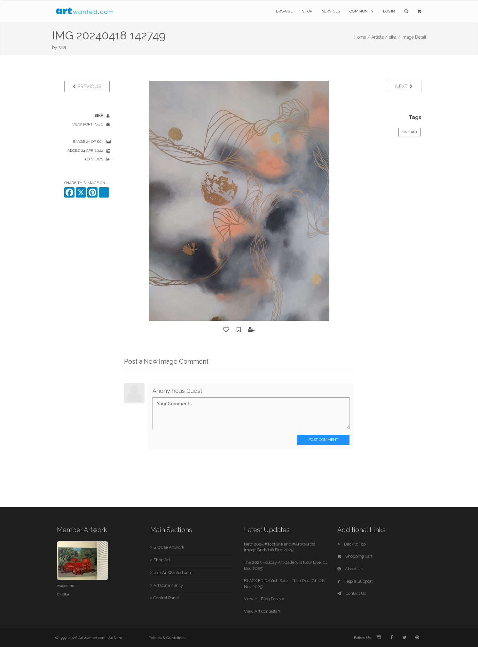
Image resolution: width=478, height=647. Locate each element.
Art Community (168, 585)
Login (389, 11)
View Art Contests (262, 611)
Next (404, 86)
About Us (350, 568)
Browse (284, 11)
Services (331, 11)
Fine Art (410, 132)
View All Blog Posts (264, 598)
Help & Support (355, 581)
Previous (87, 86)
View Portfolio (87, 124)
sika (62, 47)
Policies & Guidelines (167, 637)
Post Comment (323, 439)
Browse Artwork (168, 547)
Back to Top (351, 544)
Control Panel (166, 597)
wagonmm (66, 585)
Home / (362, 37)
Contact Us (351, 593)
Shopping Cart (354, 556)
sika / (394, 37)
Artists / (379, 37)
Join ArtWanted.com (172, 572)
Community (361, 11)
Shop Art (161, 559)
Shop (307, 11)
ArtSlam (115, 637)
